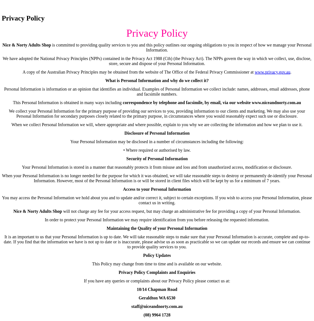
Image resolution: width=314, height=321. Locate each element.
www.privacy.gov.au (272, 72)
